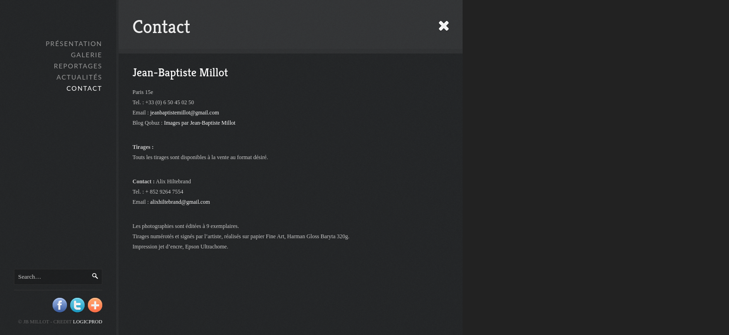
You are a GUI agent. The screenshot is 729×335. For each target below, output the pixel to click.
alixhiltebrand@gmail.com (180, 202)
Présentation (74, 43)
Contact (84, 88)
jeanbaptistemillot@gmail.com (184, 112)
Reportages (78, 66)
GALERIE (86, 55)
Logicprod (87, 321)
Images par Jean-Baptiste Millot (200, 123)
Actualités (79, 77)
